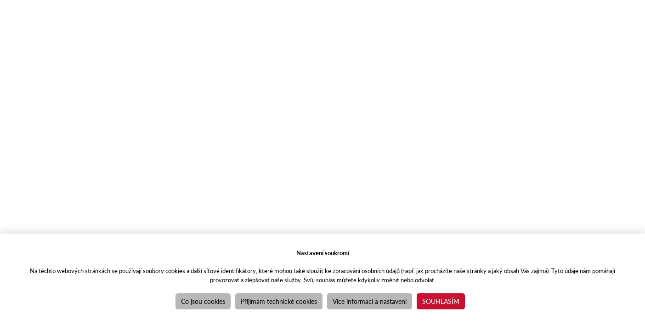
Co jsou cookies (203, 301)
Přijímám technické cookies (279, 301)
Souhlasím (440, 301)
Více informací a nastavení (370, 301)
